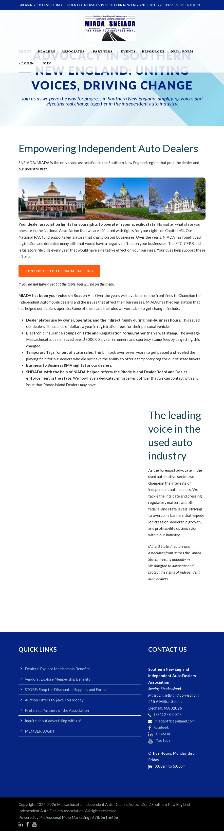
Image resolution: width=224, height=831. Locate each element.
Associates (73, 51)
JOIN (46, 63)
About (24, 51)
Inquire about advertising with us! (53, 720)
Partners (103, 51)
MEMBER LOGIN (188, 5)
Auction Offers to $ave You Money (54, 700)
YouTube (159, 740)
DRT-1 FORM (182, 51)
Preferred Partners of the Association (57, 710)
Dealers (46, 51)
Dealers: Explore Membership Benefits (57, 668)
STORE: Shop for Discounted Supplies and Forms (65, 689)
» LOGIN (26, 63)
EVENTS (128, 51)
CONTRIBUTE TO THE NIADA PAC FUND (59, 271)
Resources (153, 51)
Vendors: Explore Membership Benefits (57, 679)
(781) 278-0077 (167, 714)
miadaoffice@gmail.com (175, 721)
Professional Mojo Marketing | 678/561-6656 (78, 817)
